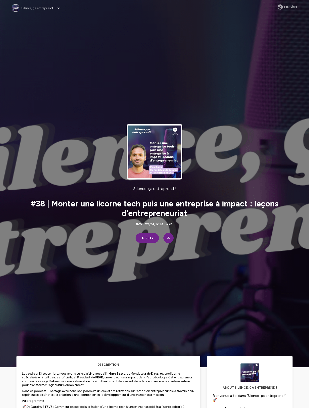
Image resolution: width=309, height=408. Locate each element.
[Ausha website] (287, 7)
